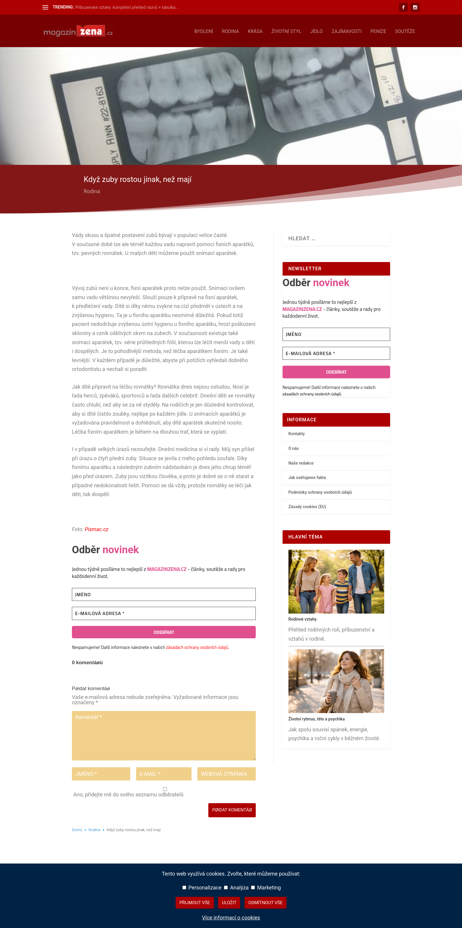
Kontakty (296, 432)
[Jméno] (164, 593)
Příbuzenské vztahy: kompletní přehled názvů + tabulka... (127, 7)
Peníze (378, 30)
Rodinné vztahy (302, 618)
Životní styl (286, 30)
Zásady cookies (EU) (307, 505)
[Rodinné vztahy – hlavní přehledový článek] (336, 611)
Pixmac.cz (96, 528)
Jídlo (316, 30)
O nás (293, 447)
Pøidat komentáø (232, 809)
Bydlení (203, 30)
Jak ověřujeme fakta (307, 476)
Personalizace (202, 887)
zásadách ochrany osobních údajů (197, 646)
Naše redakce (301, 462)
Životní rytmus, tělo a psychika (316, 717)
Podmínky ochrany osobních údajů (320, 491)
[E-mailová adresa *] (164, 612)
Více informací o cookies (231, 917)
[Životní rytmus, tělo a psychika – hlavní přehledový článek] (336, 710)
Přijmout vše (194, 902)
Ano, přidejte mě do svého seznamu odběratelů (164, 791)
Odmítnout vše (265, 902)
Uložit (229, 902)
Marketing (266, 887)
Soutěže (405, 30)
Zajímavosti (346, 30)
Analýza (236, 887)
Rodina (230, 30)
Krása (255, 30)
